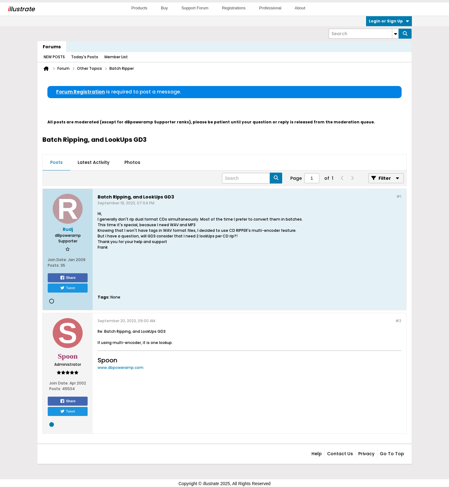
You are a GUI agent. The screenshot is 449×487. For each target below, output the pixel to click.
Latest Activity (93, 162)
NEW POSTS (54, 57)
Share (68, 277)
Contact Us (340, 454)
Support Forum (195, 8)
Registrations (234, 8)
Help (316, 454)
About (300, 8)
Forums (52, 47)
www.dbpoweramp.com (120, 367)
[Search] (363, 34)
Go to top (392, 454)
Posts (56, 162)
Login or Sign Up (389, 21)
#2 (398, 320)
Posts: (54, 265)
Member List (116, 57)
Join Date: (57, 259)
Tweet (67, 288)
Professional (270, 8)
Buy (164, 8)
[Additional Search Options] (395, 34)
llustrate (21, 9)
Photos (132, 162)
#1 (398, 196)
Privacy (366, 454)
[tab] (56, 163)
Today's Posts (84, 57)
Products (139, 8)
